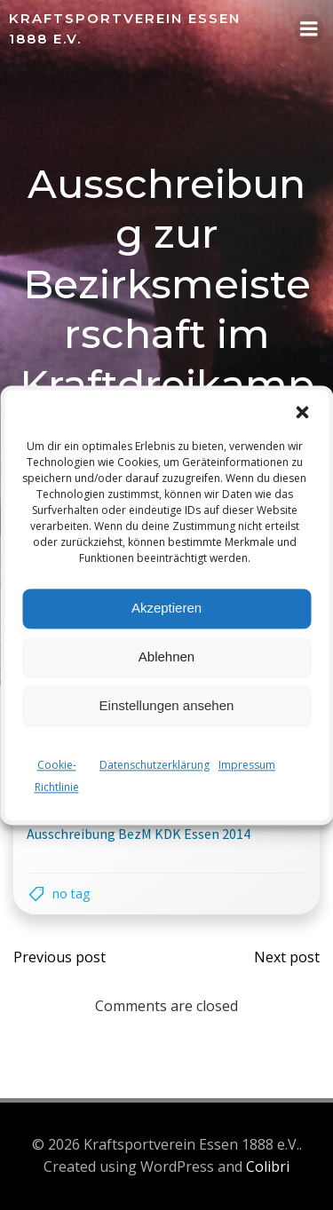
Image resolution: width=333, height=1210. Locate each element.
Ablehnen (166, 656)
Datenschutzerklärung (154, 764)
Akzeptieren (166, 607)
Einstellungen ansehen (166, 705)
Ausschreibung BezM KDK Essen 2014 (138, 833)
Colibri (267, 1166)
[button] (302, 412)
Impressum (246, 764)
